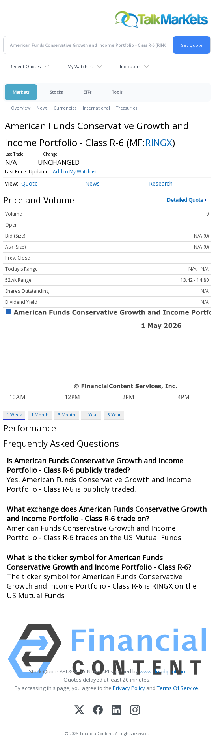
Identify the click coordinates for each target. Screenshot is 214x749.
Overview (20, 108)
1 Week (14, 415)
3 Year (114, 415)
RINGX (158, 142)
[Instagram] (135, 710)
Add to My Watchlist (75, 171)
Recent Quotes (25, 66)
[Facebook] (98, 710)
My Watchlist (80, 66)
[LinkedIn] (116, 710)
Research (161, 183)
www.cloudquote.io (162, 671)
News (42, 108)
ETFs (87, 92)
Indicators (130, 66)
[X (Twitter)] (79, 710)
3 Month (66, 415)
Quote (29, 183)
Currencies (65, 108)
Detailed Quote (185, 199)
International (96, 108)
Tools (117, 92)
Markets (21, 92)
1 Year (91, 415)
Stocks (56, 92)
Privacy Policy (129, 687)
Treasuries (126, 108)
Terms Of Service (177, 687)
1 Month (39, 415)
